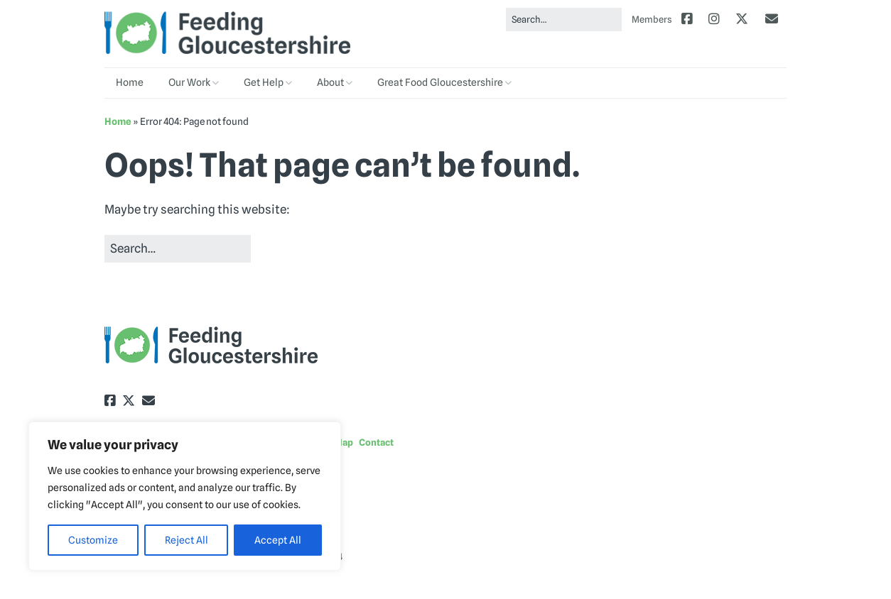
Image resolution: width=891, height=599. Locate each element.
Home (130, 82)
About (330, 82)
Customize (93, 540)
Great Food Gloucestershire (440, 82)
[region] (184, 496)
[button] (280, 249)
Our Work (189, 82)
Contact (376, 442)
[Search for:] (563, 19)
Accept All (277, 540)
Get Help (264, 82)
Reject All (186, 540)
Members (652, 19)
